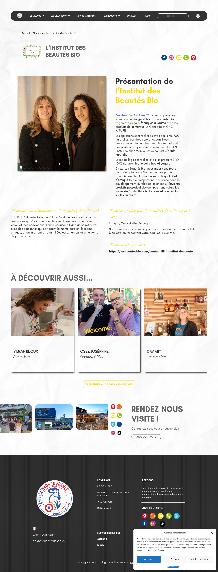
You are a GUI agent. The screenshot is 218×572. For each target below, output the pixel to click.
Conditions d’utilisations (49, 541)
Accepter (148, 559)
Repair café (104, 507)
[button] (211, 532)
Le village (35, 16)
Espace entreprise (86, 16)
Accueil (26, 33)
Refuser (175, 559)
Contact (131, 16)
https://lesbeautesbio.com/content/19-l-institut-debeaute (151, 251)
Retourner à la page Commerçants (109, 384)
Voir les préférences (201, 559)
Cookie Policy (173, 567)
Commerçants (40, 33)
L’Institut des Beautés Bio (64, 33)
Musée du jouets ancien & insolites (113, 494)
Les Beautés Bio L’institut (133, 115)
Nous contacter (146, 436)
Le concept (104, 486)
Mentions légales (44, 535)
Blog (147, 16)
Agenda (102, 539)
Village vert (105, 501)
